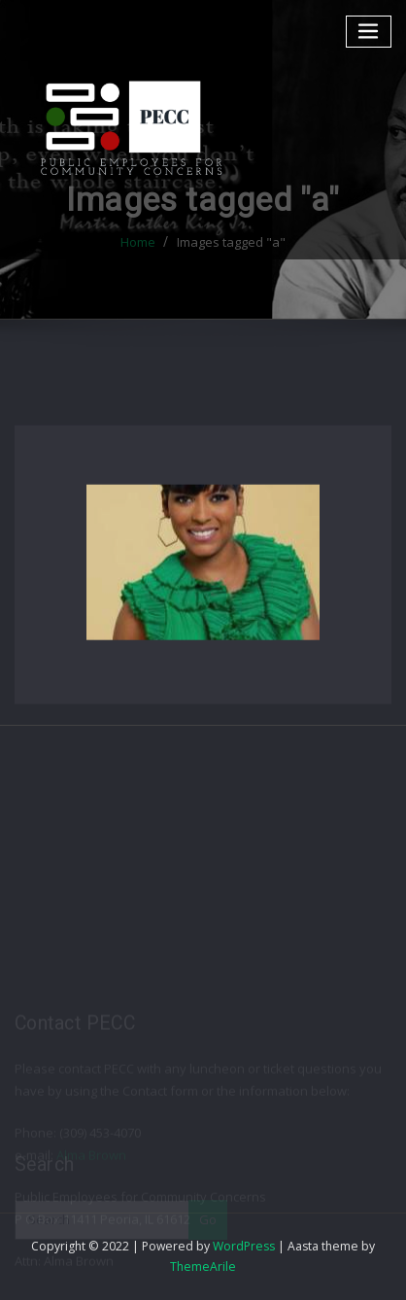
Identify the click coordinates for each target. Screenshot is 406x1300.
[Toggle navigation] (369, 32)
